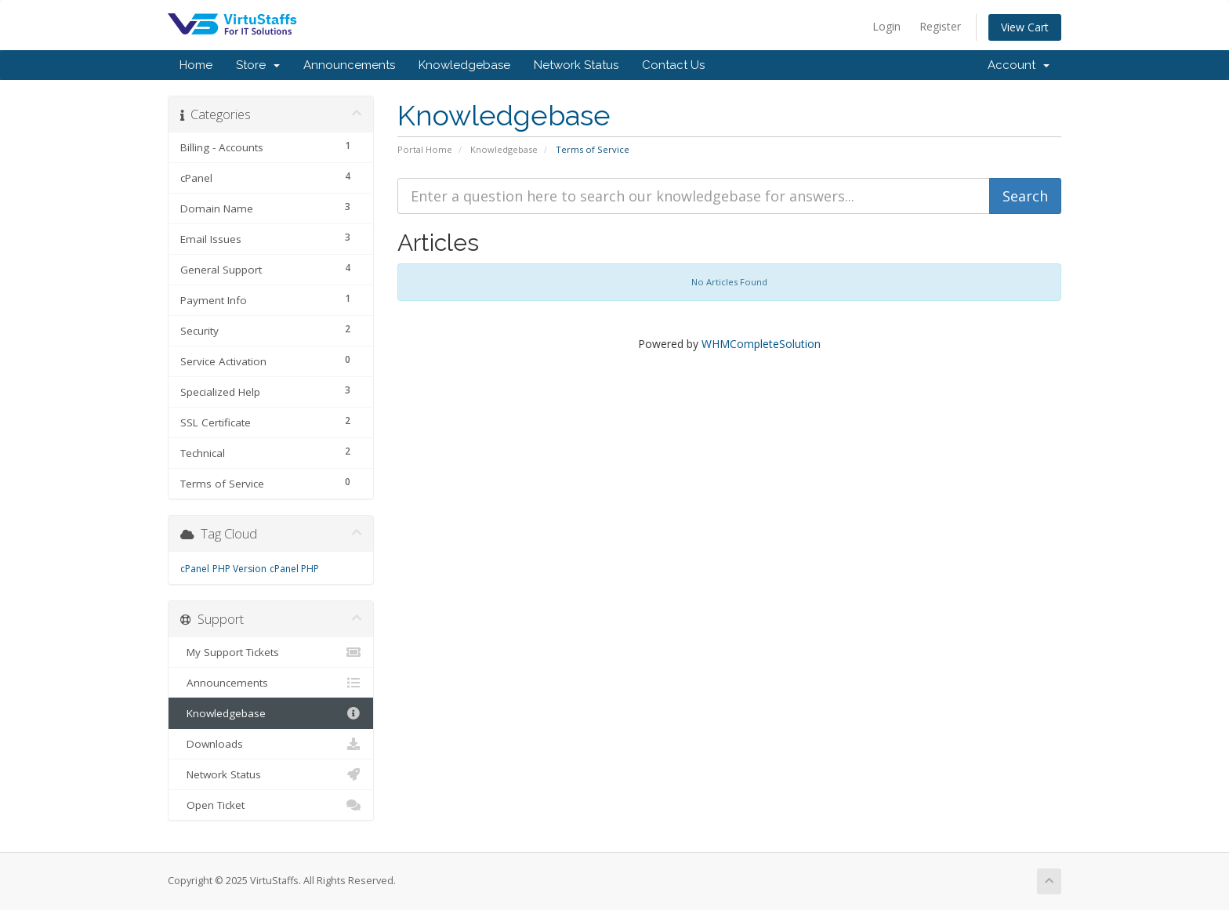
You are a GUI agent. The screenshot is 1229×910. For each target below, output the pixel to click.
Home (195, 65)
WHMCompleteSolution (761, 343)
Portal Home (424, 149)
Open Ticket (270, 805)
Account (1019, 65)
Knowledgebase (464, 65)
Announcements (349, 65)
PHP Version (239, 568)
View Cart (1025, 27)
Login (886, 26)
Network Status (576, 65)
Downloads (270, 743)
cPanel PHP (294, 568)
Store (258, 65)
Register (940, 26)
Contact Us (673, 65)
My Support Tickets (270, 652)
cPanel (194, 568)
